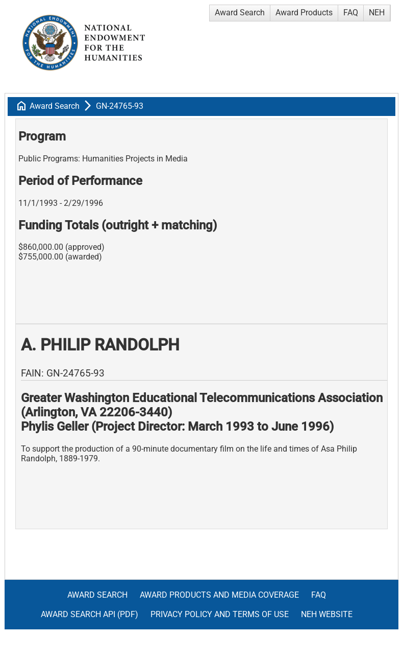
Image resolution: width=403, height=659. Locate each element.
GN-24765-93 (119, 106)
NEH (377, 12)
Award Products (304, 12)
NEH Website (326, 614)
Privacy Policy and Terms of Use (219, 614)
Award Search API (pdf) (89, 614)
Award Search (240, 12)
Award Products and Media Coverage (219, 595)
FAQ (350, 12)
